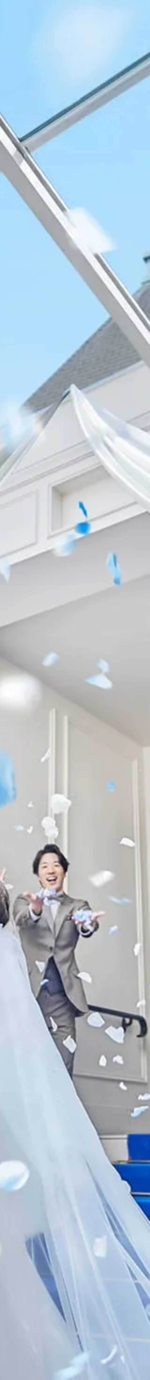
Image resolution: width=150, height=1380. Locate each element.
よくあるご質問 (86, 4)
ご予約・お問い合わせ (128, 4)
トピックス (108, 4)
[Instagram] (115, 4)
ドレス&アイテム (111, 8)
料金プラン (52, 8)
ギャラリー (135, 8)
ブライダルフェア (39, 8)
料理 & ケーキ (97, 8)
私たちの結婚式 (64, 8)
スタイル (124, 8)
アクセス (63, 4)
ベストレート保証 (74, 4)
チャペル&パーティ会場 (82, 8)
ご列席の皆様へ (98, 4)
